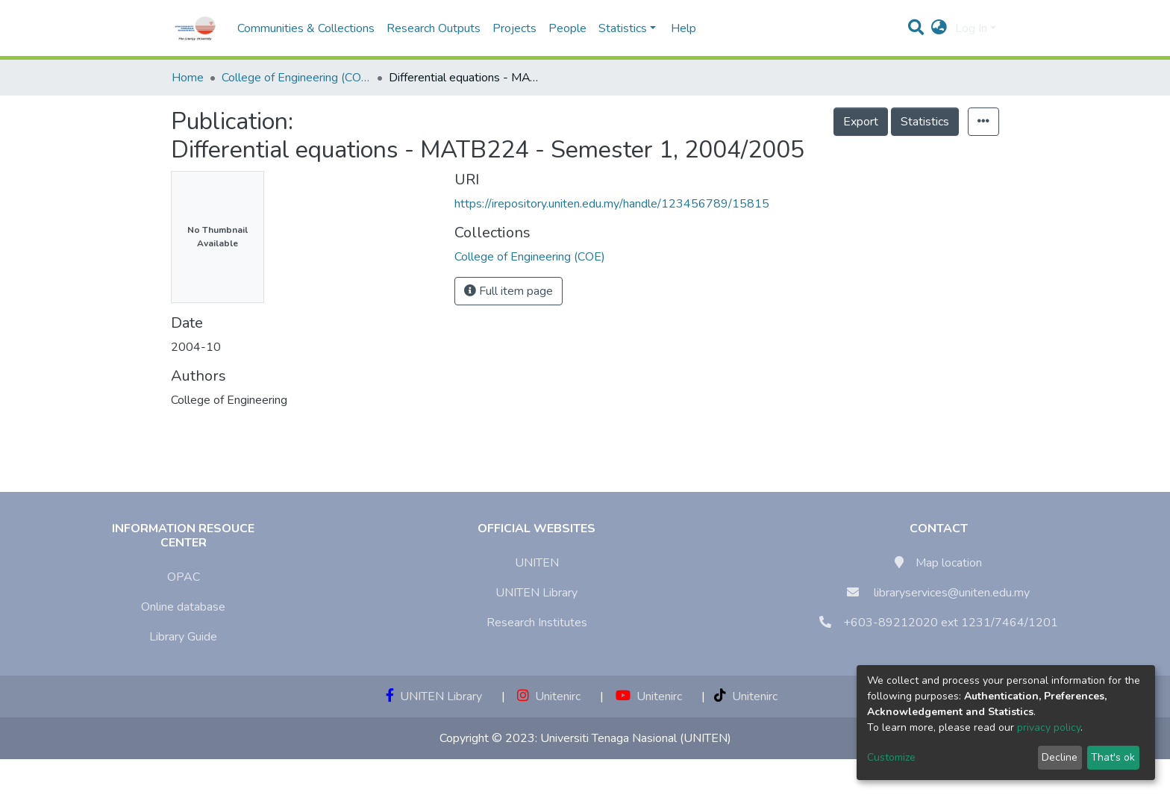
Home (188, 77)
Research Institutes (537, 622)
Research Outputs (434, 28)
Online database (183, 607)
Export (860, 121)
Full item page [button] (508, 291)
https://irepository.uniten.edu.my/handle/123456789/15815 (611, 204)
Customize (891, 757)
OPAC (183, 577)
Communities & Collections (306, 28)
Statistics (925, 121)
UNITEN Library (536, 592)
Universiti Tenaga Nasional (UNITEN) (635, 738)
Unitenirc (549, 696)
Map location (949, 563)
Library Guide (183, 637)
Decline (1059, 757)
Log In (971, 28)
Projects (514, 28)
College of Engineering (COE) (296, 77)
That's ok (1113, 757)
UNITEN (537, 563)
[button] (939, 28)
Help (679, 28)
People (567, 28)
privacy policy (1048, 727)
